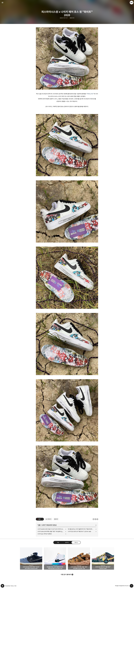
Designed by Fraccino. (124, 664)
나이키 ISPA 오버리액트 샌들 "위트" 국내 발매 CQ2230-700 (52, 610)
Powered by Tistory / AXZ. (11, 664)
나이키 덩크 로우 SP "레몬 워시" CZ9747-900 (79, 610)
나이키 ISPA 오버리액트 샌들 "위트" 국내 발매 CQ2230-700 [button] (79, 637)
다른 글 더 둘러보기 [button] (66, 653)
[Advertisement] (67, 40)
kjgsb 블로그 (2, 664)
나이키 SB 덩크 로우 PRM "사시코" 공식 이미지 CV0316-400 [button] (31, 637)
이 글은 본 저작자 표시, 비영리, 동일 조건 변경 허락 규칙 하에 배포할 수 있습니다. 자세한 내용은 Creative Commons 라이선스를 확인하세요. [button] (95, 597)
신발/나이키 (72, 18)
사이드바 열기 (2, 3)
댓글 (58, 621)
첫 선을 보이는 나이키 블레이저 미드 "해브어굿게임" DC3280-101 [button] (55, 637)
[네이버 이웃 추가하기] (56, 597)
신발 (39, 604)
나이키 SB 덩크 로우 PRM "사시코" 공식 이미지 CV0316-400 (52, 608)
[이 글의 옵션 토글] (42, 597)
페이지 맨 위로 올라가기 (131, 664)
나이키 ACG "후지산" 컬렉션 (45, 612)
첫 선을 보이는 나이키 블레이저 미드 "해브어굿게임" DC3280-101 (82, 608)
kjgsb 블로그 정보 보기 (131, 3)
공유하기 (67, 621)
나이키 (43, 604)
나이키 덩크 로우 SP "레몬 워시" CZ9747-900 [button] (103, 637)
